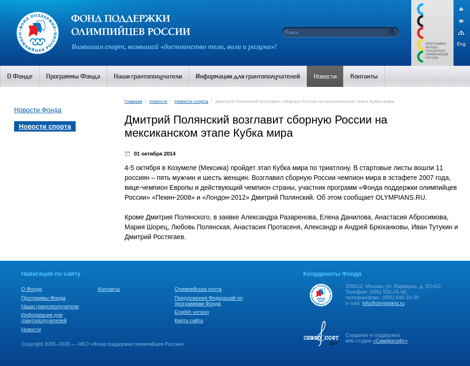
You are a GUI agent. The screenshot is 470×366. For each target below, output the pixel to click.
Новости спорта (191, 101)
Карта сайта (188, 320)
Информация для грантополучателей (44, 317)
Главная (133, 101)
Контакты (109, 289)
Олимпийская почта (197, 289)
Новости (158, 101)
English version (191, 312)
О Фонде (31, 289)
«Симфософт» (390, 340)
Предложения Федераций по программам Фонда (208, 300)
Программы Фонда (43, 298)
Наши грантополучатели (50, 306)
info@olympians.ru (383, 303)
